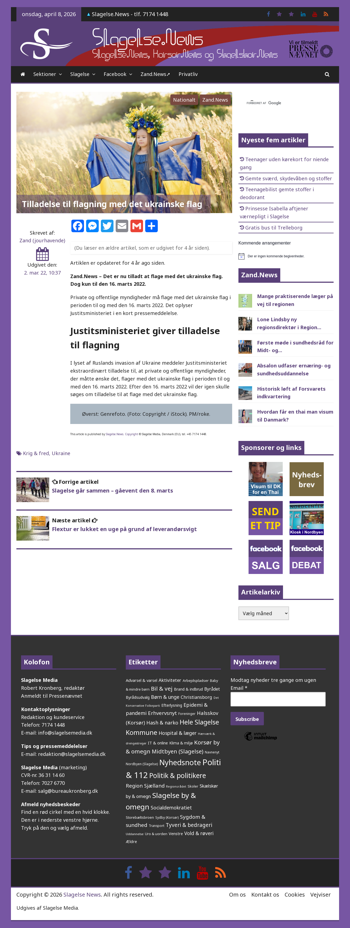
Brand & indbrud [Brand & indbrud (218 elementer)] (188, 689)
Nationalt (184, 99)
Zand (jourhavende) (42, 240)
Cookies (295, 894)
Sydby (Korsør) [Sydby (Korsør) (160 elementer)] (167, 817)
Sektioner (44, 74)
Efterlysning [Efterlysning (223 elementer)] (171, 705)
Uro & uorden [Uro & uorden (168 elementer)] (156, 834)
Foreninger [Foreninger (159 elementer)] (187, 713)
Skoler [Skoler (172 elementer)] (193, 786)
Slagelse (79, 74)
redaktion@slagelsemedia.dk (72, 754)
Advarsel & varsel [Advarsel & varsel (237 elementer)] (141, 680)
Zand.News (215, 99)
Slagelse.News (114, 434)
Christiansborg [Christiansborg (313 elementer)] (196, 697)
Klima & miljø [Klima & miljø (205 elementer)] (181, 743)
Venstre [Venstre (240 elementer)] (176, 833)
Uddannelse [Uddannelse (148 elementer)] (135, 834)
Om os (237, 894)
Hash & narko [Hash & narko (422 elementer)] (162, 722)
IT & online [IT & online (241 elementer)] (158, 743)
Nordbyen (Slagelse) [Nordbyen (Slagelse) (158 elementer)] (142, 764)
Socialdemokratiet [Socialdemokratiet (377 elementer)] (171, 807)
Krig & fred (36, 453)
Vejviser (320, 894)
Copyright (131, 434)
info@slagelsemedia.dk (65, 732)
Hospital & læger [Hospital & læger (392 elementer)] (178, 733)
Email (239, 688)
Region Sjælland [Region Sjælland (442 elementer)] (145, 785)
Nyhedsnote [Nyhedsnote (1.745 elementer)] (180, 762)
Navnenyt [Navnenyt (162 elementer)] (212, 752)
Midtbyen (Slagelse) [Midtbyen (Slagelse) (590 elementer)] (177, 751)
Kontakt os (265, 894)
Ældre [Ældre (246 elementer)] (131, 841)
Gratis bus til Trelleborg (273, 227)
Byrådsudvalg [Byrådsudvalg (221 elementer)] (138, 697)
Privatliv (188, 74)
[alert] (286, 256)
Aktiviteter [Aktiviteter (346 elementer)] (170, 680)
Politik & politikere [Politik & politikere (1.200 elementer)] (177, 775)
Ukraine (61, 453)
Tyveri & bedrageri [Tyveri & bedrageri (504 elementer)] (189, 825)
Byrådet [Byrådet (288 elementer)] (212, 689)
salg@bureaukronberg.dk (68, 791)
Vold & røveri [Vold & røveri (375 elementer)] (199, 833)
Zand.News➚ (155, 74)
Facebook (115, 74)
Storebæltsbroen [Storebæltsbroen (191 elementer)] (140, 817)
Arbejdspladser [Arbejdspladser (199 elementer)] (196, 680)
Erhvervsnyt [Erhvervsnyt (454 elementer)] (162, 712)
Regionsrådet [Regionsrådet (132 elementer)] (176, 786)
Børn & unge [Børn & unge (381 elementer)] (165, 697)
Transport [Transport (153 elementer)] (156, 825)
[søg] (279, 103)
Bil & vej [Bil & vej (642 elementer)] (162, 688)
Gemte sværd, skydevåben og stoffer (288, 178)
